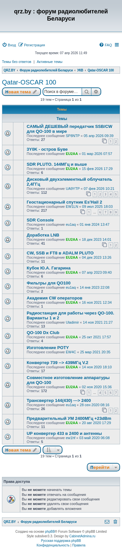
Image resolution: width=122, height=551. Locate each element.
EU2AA (72, 154)
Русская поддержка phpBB (61, 541)
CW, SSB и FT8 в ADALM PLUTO (60, 253)
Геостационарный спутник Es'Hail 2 (64, 202)
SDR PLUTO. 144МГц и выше (57, 164)
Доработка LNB (43, 235)
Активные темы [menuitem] (49, 62)
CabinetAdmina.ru (82, 536)
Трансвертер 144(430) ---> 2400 (59, 400)
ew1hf (70, 438)
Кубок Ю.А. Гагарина (49, 268)
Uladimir (72, 322)
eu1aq (71, 224)
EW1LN (72, 206)
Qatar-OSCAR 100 (29, 82)
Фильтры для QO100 (49, 283)
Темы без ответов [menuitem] (16, 62)
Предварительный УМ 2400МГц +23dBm (69, 418)
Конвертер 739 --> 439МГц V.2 (57, 362)
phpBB (50, 531)
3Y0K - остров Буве (47, 149)
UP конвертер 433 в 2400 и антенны (64, 433)
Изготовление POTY (48, 347)
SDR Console (40, 220)
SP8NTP (73, 136)
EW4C (71, 352)
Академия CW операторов (54, 298)
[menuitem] (9, 45)
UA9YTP (73, 189)
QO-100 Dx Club (43, 332)
